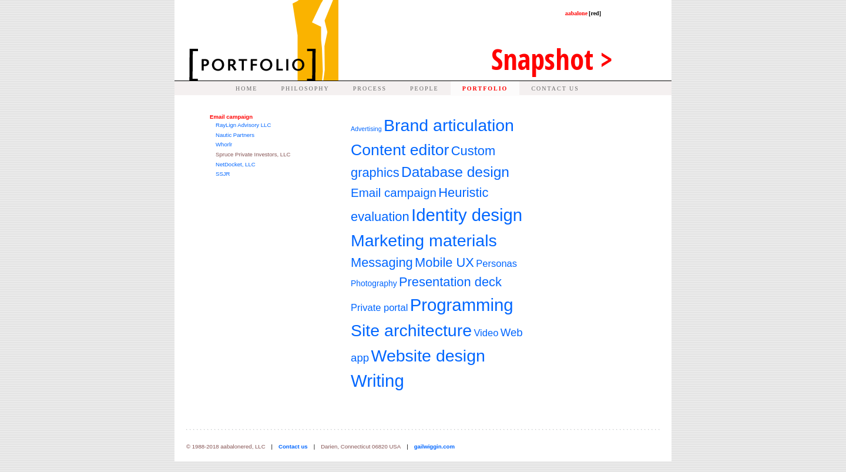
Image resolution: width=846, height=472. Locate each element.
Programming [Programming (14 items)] (461, 304)
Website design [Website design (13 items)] (428, 355)
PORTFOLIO (485, 88)
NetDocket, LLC (236, 164)
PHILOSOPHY (305, 88)
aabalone (583, 13)
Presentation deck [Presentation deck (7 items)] (450, 282)
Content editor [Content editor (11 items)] (400, 150)
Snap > (552, 59)
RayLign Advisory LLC (243, 125)
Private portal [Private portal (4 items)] (379, 307)
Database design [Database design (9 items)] (455, 172)
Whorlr (224, 144)
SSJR (223, 173)
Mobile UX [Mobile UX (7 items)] (444, 262)
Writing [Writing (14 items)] (377, 380)
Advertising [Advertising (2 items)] (366, 128)
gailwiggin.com (434, 446)
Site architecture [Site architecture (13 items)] (411, 330)
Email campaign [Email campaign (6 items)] (394, 192)
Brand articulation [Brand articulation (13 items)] (449, 125)
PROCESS (370, 88)
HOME (246, 88)
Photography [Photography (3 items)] (374, 283)
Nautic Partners (235, 135)
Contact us (293, 446)
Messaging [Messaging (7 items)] (382, 262)
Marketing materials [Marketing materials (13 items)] (424, 240)
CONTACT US (555, 88)
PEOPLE (424, 88)
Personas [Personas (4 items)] (496, 263)
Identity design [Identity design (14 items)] (466, 215)
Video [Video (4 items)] (486, 333)
